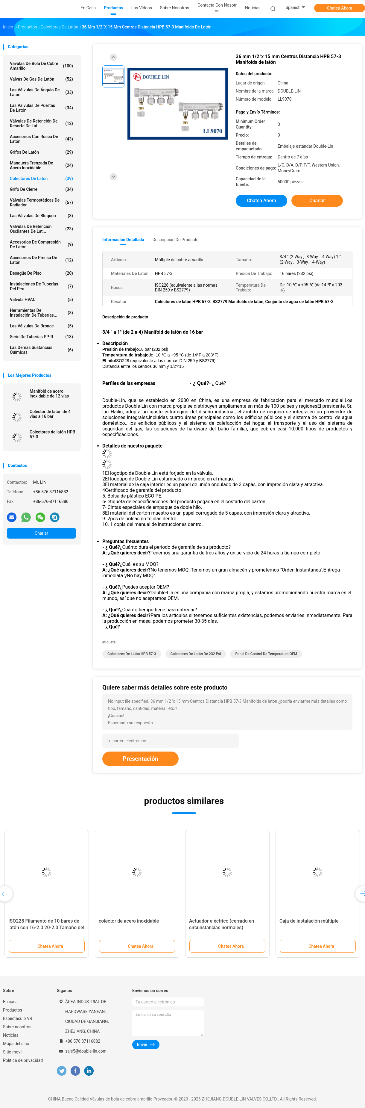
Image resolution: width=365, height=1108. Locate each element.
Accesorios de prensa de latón (41, 260)
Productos (12, 1010)
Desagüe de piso (41, 273)
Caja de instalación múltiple (308, 921)
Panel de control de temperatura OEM (266, 654)
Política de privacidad (23, 1060)
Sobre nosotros (17, 1026)
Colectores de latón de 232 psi (196, 654)
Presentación (140, 758)
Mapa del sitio (16, 1043)
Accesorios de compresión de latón (41, 244)
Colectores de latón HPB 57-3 (52, 434)
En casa (10, 1001)
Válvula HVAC (41, 300)
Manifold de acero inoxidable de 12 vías (49, 393)
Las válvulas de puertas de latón (41, 108)
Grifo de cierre (41, 189)
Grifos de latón (41, 152)
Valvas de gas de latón (41, 79)
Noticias (11, 1035)
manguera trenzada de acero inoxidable (41, 165)
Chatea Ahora (339, 8)
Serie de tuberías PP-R (41, 337)
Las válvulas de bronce (41, 326)
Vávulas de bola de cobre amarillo (41, 66)
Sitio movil (12, 1052)
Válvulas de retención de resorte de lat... (41, 123)
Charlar (41, 533)
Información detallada (123, 239)
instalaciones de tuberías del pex (41, 286)
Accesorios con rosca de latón (41, 139)
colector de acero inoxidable (129, 921)
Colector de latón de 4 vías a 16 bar (50, 414)
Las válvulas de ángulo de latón (41, 92)
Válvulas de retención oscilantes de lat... (41, 229)
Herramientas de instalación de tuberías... (41, 313)
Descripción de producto (176, 239)
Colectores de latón (41, 179)
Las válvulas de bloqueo (41, 216)
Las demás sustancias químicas (41, 350)
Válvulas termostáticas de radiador (41, 202)
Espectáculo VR (17, 1018)
